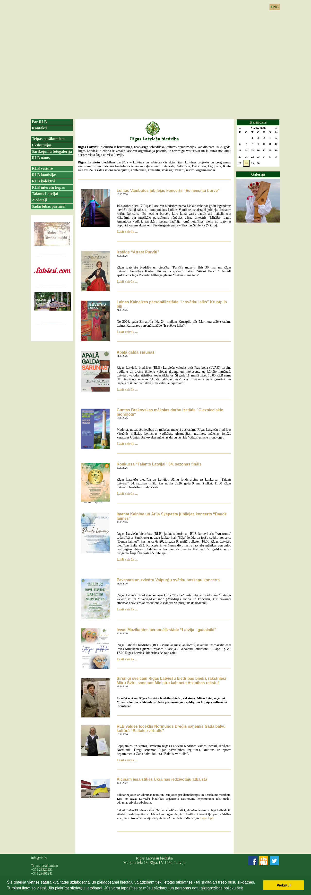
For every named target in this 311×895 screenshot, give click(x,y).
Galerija (258, 174)
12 (276, 144)
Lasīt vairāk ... (127, 231)
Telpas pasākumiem (48, 139)
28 (246, 163)
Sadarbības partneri (48, 206)
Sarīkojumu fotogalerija (52, 151)
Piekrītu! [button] (284, 885)
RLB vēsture (42, 168)
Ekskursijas (42, 145)
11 (270, 144)
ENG (275, 7)
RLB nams (41, 158)
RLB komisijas (44, 175)
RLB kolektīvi (43, 181)
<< (240, 128)
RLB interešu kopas (48, 187)
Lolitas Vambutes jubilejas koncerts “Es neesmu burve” (168, 190)
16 (258, 150)
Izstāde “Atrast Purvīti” (138, 252)
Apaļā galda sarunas (136, 352)
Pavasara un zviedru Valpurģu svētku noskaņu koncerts (168, 580)
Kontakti (39, 128)
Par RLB (39, 122)
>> (276, 128)
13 (240, 150)
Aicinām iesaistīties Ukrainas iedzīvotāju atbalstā (162, 779)
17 (264, 150)
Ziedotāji (39, 200)
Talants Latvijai (45, 194)
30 (258, 163)
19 (276, 150)
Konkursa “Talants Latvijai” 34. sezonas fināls (159, 464)
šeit (240, 888)
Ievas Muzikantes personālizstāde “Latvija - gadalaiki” (166, 630)
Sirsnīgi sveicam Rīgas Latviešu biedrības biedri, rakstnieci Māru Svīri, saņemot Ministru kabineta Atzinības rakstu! (171, 680)
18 (270, 150)
